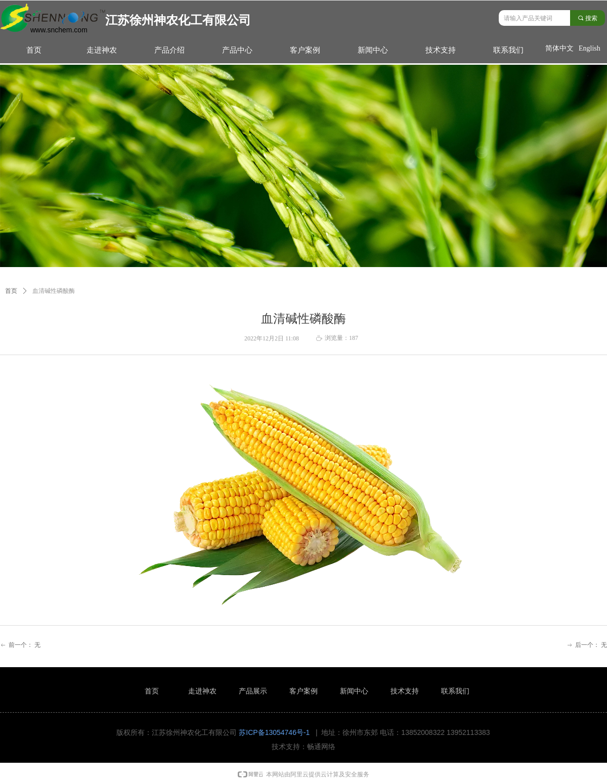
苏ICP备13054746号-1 (274, 732)
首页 (11, 290)
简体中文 (559, 48)
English (589, 48)
